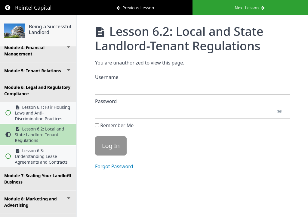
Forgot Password (114, 166)
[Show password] (279, 112)
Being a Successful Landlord (50, 29)
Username (107, 77)
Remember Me (114, 125)
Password (106, 101)
